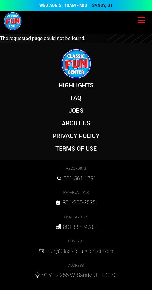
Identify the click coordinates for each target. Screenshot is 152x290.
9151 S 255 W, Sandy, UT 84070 (79, 275)
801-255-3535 (79, 202)
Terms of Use (76, 148)
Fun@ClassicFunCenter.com (79, 251)
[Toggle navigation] (141, 21)
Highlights (76, 85)
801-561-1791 (79, 178)
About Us (76, 123)
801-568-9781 (79, 227)
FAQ (75, 98)
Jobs (76, 110)
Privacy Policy (76, 136)
